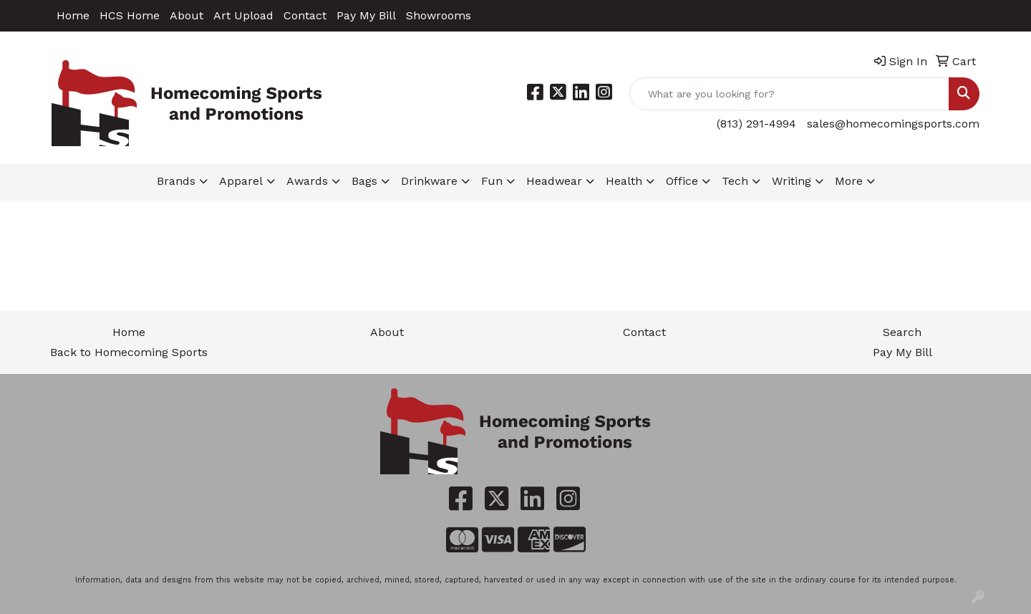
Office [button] (682, 181)
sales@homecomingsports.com (893, 123)
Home (73, 15)
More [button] (849, 181)
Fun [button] (492, 181)
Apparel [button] (241, 181)
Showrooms (438, 15)
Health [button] (624, 181)
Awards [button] (307, 181)
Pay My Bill (366, 15)
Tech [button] (735, 181)
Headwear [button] (554, 181)
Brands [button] (176, 181)
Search (902, 332)
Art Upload (243, 15)
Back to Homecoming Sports (129, 352)
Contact (305, 15)
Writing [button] (791, 181)
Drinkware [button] (429, 181)
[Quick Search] (789, 93)
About (186, 15)
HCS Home (130, 15)
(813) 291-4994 (756, 123)
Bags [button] (364, 181)
